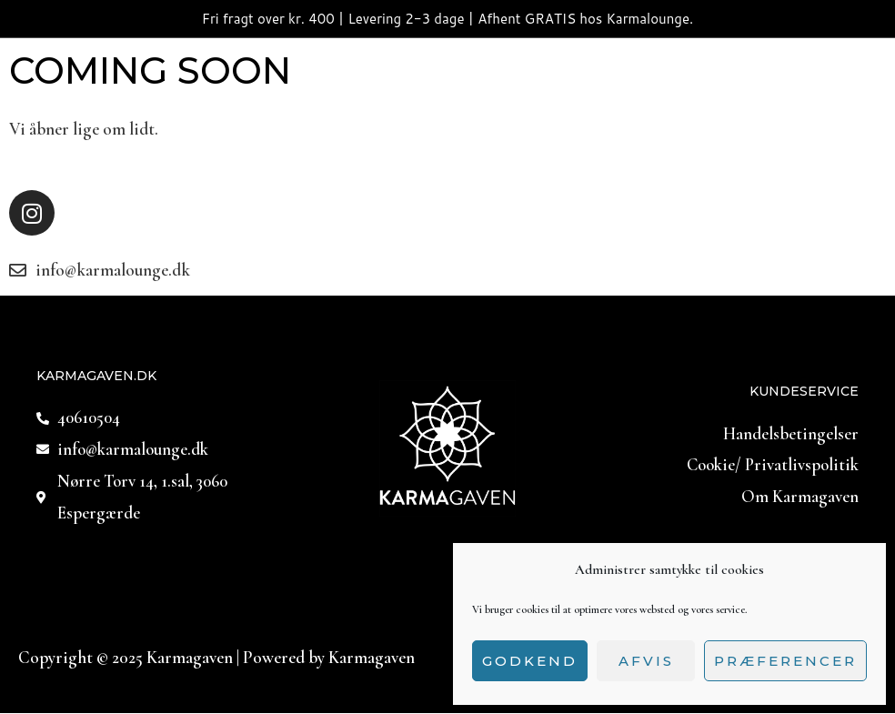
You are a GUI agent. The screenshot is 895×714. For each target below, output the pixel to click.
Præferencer (785, 660)
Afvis (646, 660)
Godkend (530, 660)
